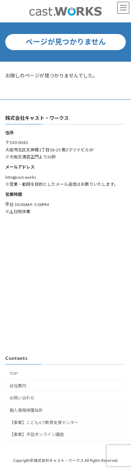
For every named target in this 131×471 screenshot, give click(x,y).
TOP (13, 373)
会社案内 (17, 385)
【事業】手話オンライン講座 (36, 434)
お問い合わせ (22, 398)
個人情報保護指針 (26, 410)
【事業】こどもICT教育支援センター (44, 422)
